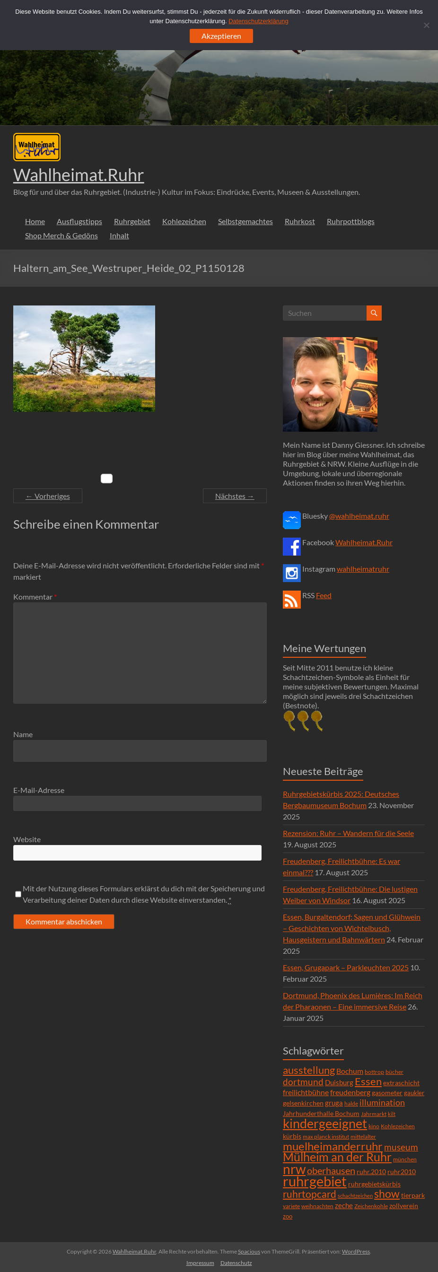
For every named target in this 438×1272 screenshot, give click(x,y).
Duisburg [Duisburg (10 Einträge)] (339, 1083)
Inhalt (119, 235)
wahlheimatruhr (363, 568)
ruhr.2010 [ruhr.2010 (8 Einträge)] (371, 1172)
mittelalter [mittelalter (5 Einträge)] (363, 1136)
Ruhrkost (300, 221)
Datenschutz (236, 1262)
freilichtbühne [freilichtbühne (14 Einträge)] (306, 1092)
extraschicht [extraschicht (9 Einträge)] (401, 1083)
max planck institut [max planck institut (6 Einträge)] (326, 1136)
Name (23, 734)
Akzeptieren (221, 35)
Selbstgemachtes (245, 221)
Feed (324, 595)
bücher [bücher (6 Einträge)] (394, 1071)
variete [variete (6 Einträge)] (291, 1206)
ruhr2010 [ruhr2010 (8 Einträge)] (401, 1172)
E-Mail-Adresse (38, 789)
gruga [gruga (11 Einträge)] (334, 1102)
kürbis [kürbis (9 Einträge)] (292, 1136)
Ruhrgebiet (132, 221)
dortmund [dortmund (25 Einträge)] (303, 1081)
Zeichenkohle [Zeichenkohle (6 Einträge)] (371, 1206)
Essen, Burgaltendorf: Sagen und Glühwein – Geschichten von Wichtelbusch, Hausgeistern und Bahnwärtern (351, 928)
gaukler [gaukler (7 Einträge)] (414, 1093)
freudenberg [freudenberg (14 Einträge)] (350, 1092)
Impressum (200, 1262)
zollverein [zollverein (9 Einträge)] (403, 1206)
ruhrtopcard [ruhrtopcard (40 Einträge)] (309, 1194)
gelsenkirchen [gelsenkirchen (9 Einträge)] (303, 1103)
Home (35, 221)
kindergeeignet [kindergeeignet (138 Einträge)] (325, 1123)
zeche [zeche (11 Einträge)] (344, 1205)
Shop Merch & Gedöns (61, 235)
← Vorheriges (48, 495)
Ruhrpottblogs (351, 221)
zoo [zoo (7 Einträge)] (287, 1216)
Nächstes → (234, 495)
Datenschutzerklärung (258, 21)
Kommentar (35, 596)
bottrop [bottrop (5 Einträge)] (374, 1072)
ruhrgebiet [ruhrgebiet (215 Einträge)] (315, 1181)
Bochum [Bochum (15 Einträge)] (349, 1070)
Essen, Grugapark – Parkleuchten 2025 (346, 967)
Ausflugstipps (79, 221)
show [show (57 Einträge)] (387, 1193)
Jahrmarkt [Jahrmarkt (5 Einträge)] (373, 1114)
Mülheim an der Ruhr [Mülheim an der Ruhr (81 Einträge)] (337, 1157)
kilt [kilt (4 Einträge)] (391, 1114)
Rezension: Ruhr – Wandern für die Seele (348, 832)
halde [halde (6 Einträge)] (351, 1103)
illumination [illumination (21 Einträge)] (382, 1102)
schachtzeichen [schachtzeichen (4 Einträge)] (355, 1196)
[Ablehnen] (426, 25)
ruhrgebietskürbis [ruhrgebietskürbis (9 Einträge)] (374, 1184)
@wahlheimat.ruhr (359, 515)
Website (27, 839)
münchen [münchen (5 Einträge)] (405, 1159)
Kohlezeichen (184, 221)
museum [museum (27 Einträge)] (401, 1146)
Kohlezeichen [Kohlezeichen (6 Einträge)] (398, 1126)
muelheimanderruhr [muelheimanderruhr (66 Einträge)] (333, 1146)
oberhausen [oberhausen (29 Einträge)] (331, 1170)
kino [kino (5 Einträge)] (373, 1126)
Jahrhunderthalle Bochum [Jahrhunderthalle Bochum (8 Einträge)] (321, 1113)
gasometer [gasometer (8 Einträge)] (387, 1093)
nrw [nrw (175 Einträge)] (294, 1169)
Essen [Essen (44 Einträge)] (368, 1081)
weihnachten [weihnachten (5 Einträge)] (317, 1206)
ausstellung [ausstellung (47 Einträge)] (309, 1069)
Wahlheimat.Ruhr (78, 174)
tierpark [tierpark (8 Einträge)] (413, 1195)
